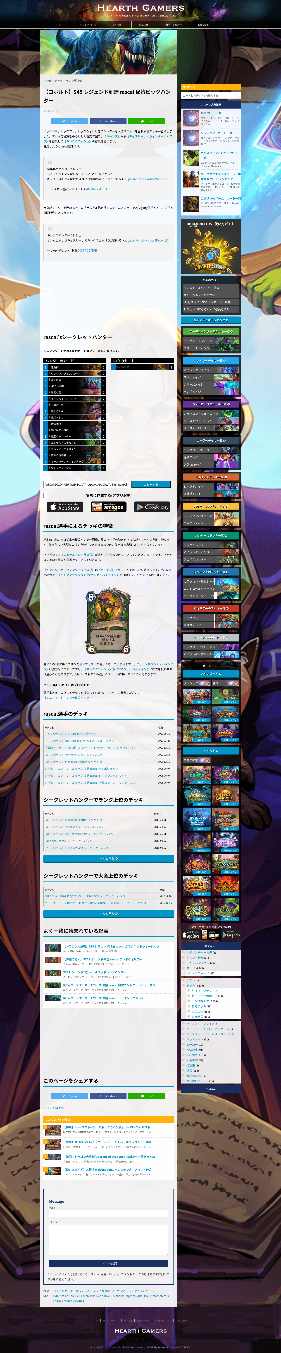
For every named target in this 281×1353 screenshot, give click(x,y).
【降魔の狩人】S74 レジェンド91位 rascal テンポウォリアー (102, 959)
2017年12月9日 (88, 250)
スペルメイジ (192, 377)
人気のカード (200, 973)
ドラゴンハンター (195, 545)
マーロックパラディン (198, 515)
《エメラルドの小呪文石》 (78, 554)
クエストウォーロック (198, 421)
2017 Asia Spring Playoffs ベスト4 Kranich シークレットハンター (86, 896)
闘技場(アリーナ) (197, 1081)
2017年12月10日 (96, 189)
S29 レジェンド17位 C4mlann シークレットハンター (78, 848)
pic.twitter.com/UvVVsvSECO (147, 179)
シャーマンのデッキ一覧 (211, 572)
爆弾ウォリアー (194, 625)
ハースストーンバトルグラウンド (207, 1034)
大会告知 (192, 1060)
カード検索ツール (174, 25)
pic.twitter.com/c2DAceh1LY (150, 240)
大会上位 (197, 1011)
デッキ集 (117, 25)
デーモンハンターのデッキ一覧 (211, 331)
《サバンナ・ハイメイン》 (102, 575)
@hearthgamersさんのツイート (201, 1096)
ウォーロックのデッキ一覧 (211, 404)
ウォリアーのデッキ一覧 (211, 608)
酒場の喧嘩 (193, 1075)
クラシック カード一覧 (216, 133)
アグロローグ (192, 464)
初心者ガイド (195, 1055)
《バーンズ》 (112, 136)
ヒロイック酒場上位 (205, 996)
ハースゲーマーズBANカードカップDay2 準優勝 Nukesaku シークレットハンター (96, 903)
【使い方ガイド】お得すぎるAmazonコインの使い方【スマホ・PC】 (108, 1169)
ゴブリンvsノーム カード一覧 (221, 198)
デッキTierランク (88, 25)
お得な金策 (203, 25)
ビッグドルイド (194, 486)
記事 (189, 1070)
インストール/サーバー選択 (201, 287)
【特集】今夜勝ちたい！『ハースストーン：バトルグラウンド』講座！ (108, 1142)
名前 (52, 1207)
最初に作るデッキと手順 (199, 295)
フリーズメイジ (194, 384)
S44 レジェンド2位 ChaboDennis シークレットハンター (80, 834)
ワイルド (211, 750)
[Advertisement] (108, 291)
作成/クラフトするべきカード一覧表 (207, 302)
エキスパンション (197, 963)
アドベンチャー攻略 (199, 952)
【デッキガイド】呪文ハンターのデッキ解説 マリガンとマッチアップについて (103, 1291)
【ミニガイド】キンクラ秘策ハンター (67, 697)
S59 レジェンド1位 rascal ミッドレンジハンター (75, 754)
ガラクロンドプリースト (199, 647)
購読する (189, 87)
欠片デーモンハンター (198, 348)
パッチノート (195, 1039)
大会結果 (197, 1016)
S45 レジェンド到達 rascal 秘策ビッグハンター (74, 761)
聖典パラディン (194, 523)
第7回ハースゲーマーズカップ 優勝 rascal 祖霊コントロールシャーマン (90, 782)
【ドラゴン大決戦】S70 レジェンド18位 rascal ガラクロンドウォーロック (111, 946)
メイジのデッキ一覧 (211, 360)
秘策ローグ (191, 457)
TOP (60, 25)
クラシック (191, 683)
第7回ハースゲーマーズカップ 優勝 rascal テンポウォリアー (82, 768)
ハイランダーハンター (198, 552)
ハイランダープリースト (199, 654)
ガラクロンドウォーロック (201, 413)
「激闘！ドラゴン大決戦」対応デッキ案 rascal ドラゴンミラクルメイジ (90, 747)
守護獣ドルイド (194, 493)
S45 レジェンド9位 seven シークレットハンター (75, 827)
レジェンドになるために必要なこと (207, 309)
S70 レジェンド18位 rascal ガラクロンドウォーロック (79, 740)
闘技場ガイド (145, 25)
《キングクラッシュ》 (77, 141)
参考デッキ (199, 1006)
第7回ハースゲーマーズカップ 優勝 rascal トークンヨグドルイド (85, 775)
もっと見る (107, 858)
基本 (215, 683)
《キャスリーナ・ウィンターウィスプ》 (69, 570)
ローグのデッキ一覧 (211, 440)
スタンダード (211, 673)
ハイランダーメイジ (196, 370)
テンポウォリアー (195, 618)
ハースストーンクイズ (200, 1023)
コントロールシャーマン (199, 588)
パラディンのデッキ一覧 (211, 506)
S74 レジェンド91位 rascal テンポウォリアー (73, 733)
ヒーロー (192, 1044)
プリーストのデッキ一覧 (211, 637)
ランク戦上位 (55, 1108)
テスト (190, 980)
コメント (55, 1222)
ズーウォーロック (195, 428)
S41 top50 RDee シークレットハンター (69, 841)
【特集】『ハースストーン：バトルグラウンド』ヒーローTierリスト (106, 1127)
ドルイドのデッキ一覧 (211, 477)
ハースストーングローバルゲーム (207, 1029)
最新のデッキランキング (211, 320)
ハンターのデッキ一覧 (211, 535)
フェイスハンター (195, 559)
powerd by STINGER (180, 1347)
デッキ (190, 985)
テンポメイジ (192, 391)
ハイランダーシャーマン (199, 596)
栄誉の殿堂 (191, 760)
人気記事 (192, 1049)
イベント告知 (195, 957)
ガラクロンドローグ (196, 450)
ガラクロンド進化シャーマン (202, 581)
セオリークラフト (203, 990)
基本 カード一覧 (211, 113)
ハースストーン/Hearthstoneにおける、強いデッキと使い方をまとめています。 (140, 1339)
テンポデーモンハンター (199, 341)
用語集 (190, 1065)
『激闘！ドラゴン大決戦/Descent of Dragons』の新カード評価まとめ (109, 1156)
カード (190, 968)
